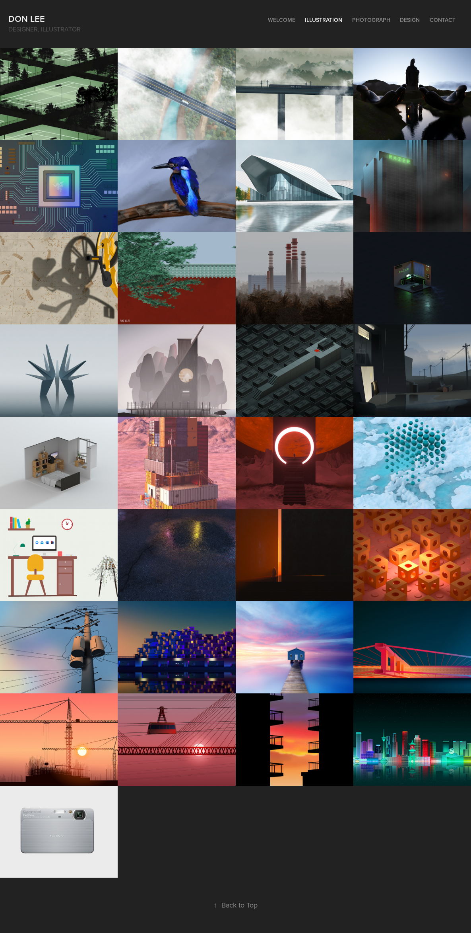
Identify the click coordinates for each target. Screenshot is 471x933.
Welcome (281, 20)
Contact (442, 20)
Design (410, 20)
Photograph (371, 20)
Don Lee (26, 18)
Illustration (323, 20)
